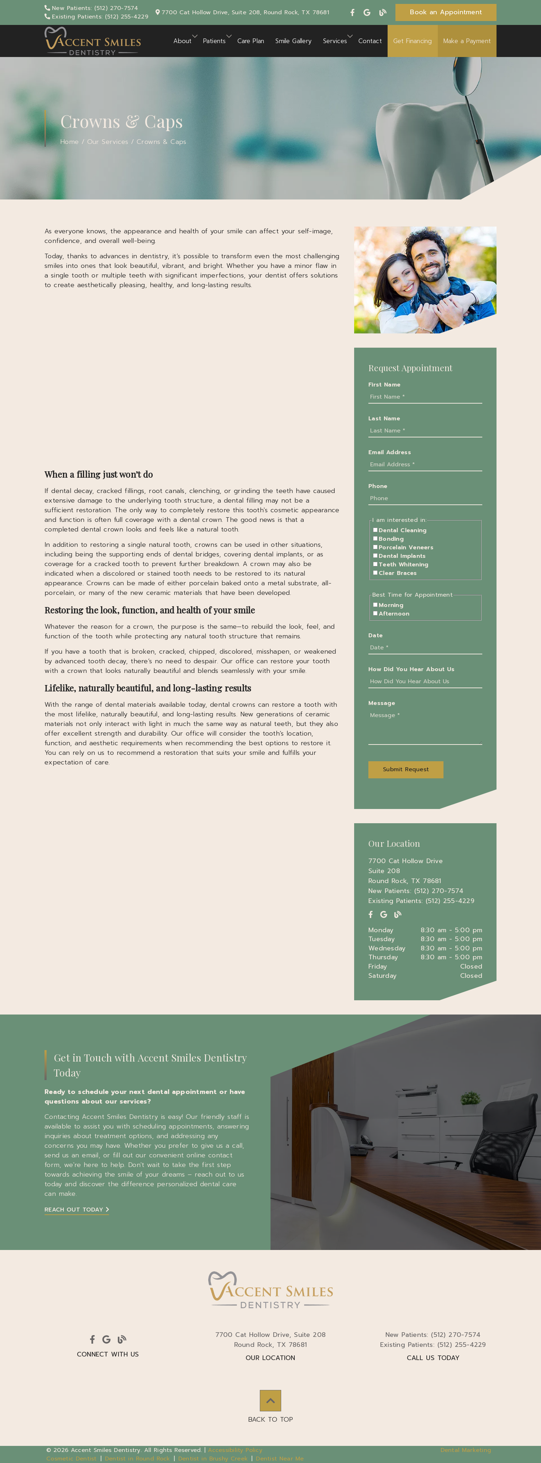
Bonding (391, 539)
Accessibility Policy (235, 1450)
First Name (384, 384)
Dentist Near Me (280, 1458)
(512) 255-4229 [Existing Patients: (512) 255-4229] (433, 1345)
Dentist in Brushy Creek (213, 1458)
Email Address (389, 452)
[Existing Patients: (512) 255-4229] (96, 16)
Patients (214, 41)
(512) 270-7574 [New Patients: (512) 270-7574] (433, 1335)
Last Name (384, 418)
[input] (425, 397)
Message (381, 703)
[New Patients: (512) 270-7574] (91, 8)
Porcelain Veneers (406, 547)
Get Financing (412, 41)
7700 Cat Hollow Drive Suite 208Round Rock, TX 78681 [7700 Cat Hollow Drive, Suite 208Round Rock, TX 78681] (270, 1340)
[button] (446, 12)
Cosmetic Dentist (71, 1458)
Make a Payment (467, 41)
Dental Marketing (466, 1450)
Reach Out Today (76, 1209)
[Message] (425, 727)
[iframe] (192, 379)
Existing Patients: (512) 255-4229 (421, 901)
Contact (370, 41)
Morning (391, 605)
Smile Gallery (293, 41)
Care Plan (250, 41)
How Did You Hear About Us (411, 669)
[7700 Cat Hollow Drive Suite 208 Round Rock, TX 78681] (425, 871)
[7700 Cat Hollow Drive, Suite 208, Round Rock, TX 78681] (242, 12)
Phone (377, 486)
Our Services (107, 142)
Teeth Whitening (403, 564)
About (182, 41)
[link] (353, 12)
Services (335, 41)
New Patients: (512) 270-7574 (416, 891)
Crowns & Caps (161, 142)
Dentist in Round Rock (137, 1458)
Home (69, 142)
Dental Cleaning (402, 530)
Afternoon (394, 613)
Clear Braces (398, 573)
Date (375, 635)
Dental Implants (402, 556)
